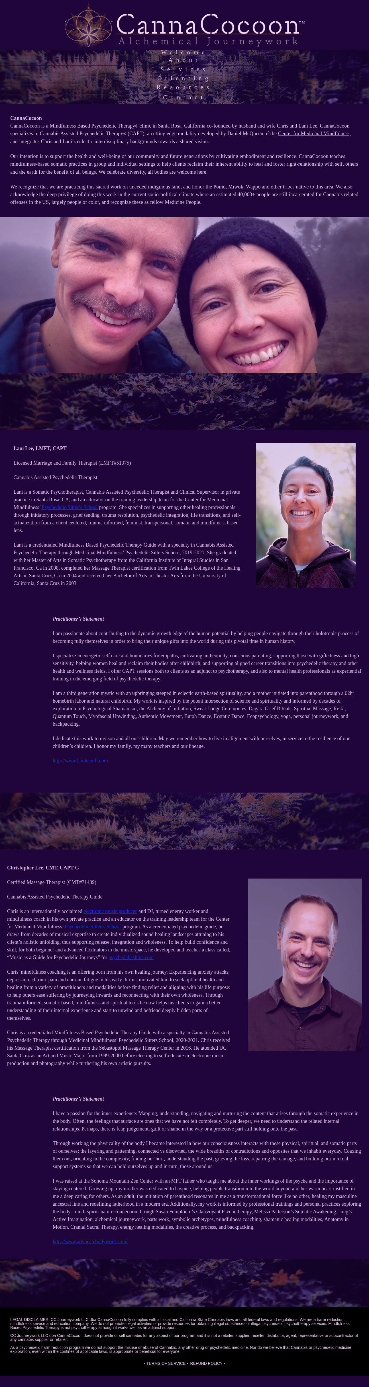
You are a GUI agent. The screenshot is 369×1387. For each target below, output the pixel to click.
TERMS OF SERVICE (166, 1363)
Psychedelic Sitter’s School (70, 507)
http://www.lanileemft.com (80, 761)
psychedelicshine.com (131, 957)
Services (184, 69)
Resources (185, 87)
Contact (184, 97)
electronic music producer (110, 911)
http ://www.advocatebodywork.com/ (90, 1241)
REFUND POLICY (207, 1363)
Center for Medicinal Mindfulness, (314, 133)
